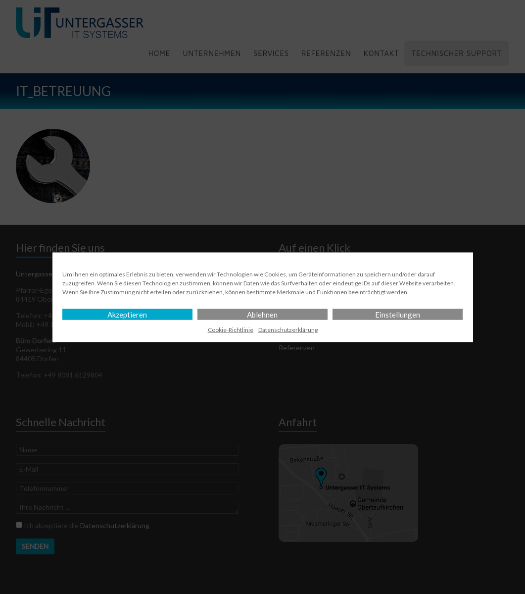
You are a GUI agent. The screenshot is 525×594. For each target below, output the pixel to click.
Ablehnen (262, 314)
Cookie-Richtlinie (230, 329)
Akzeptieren (127, 314)
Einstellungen (397, 314)
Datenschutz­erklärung (288, 329)
